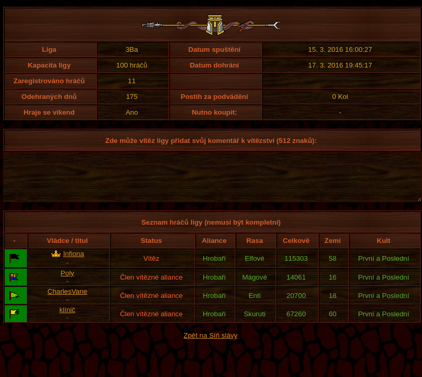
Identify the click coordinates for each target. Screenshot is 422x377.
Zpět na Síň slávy (210, 345)
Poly (67, 282)
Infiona (73, 263)
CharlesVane (67, 301)
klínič (67, 319)
